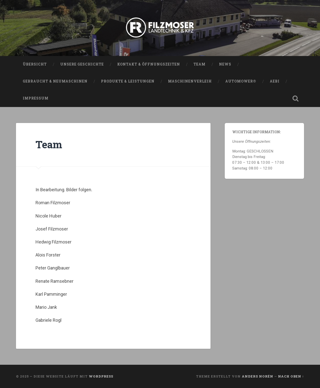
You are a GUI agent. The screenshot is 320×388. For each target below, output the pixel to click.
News (225, 64)
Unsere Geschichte (82, 64)
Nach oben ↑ (291, 376)
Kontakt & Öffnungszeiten (148, 64)
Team (200, 64)
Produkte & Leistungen (127, 81)
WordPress (101, 376)
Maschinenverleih (190, 81)
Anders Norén (257, 376)
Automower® (240, 81)
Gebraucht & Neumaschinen (55, 81)
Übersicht (35, 64)
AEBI (275, 81)
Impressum (35, 98)
